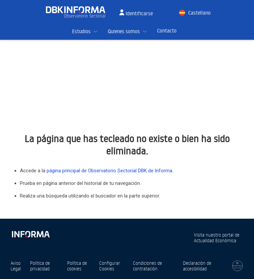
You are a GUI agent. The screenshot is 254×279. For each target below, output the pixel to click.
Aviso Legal (16, 265)
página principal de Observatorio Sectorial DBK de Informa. (110, 171)
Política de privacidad (40, 265)
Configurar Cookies (109, 265)
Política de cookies (77, 265)
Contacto (167, 31)
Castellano (199, 13)
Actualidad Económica (215, 240)
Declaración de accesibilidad (197, 265)
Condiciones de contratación (147, 265)
